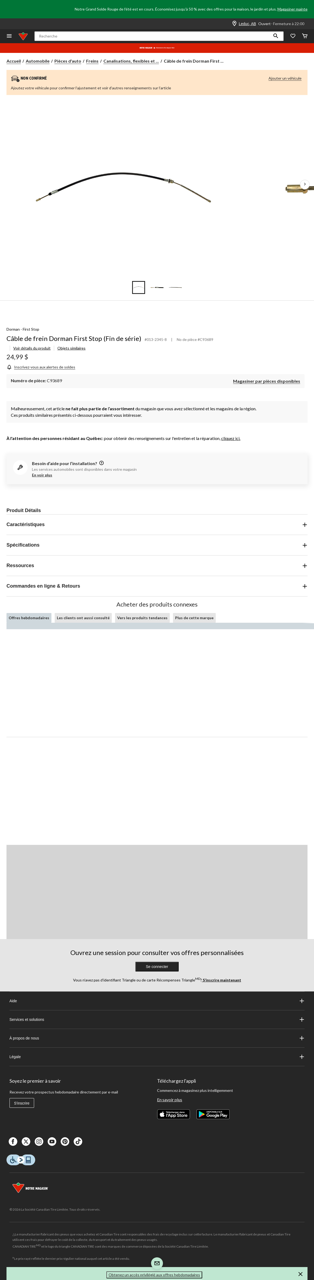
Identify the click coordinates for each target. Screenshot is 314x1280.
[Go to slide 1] (138, 287)
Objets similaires (71, 348)
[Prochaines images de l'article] (305, 184)
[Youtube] (52, 1141)
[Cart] (305, 36)
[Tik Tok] (78, 1141)
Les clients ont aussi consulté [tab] (83, 617)
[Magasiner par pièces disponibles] (266, 380)
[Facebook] (13, 1141)
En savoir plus (169, 1099)
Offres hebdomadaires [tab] (29, 617)
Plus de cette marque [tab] (194, 617)
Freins (92, 60)
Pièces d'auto (67, 60)
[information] (101, 463)
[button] (276, 36)
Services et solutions (157, 1019)
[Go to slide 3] (175, 287)
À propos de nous (157, 1038)
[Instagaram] (39, 1141)
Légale (157, 1056)
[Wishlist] (293, 36)
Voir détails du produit (32, 348)
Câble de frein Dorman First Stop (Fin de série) (73, 338)
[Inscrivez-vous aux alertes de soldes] (40, 367)
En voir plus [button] (42, 475)
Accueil (13, 60)
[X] (26, 1141)
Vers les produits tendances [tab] (142, 617)
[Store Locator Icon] (234, 23)
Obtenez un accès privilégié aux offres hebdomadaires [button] (154, 1274)
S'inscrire (22, 1103)
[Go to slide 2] (157, 287)
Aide (157, 1001)
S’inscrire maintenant (221, 980)
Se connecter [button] (157, 966)
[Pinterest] (65, 1141)
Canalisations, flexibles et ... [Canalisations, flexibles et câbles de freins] (131, 60)
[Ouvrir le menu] (9, 36)
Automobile (38, 60)
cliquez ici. (230, 438)
